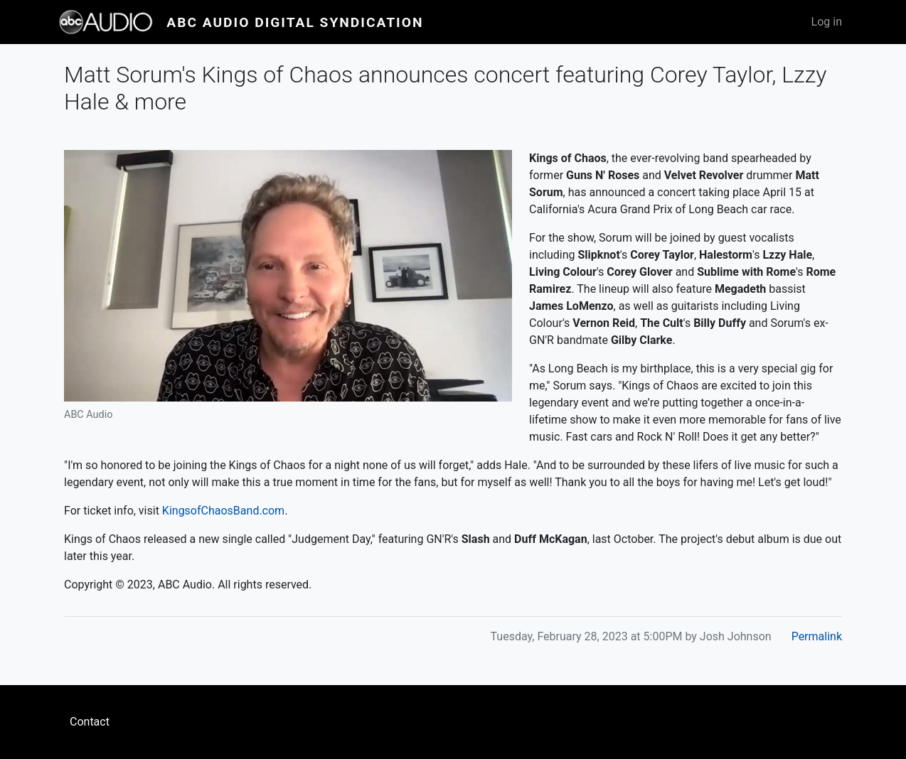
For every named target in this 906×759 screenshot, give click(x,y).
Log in (826, 21)
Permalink (817, 636)
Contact (90, 721)
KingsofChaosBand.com (223, 510)
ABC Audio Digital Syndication (294, 22)
